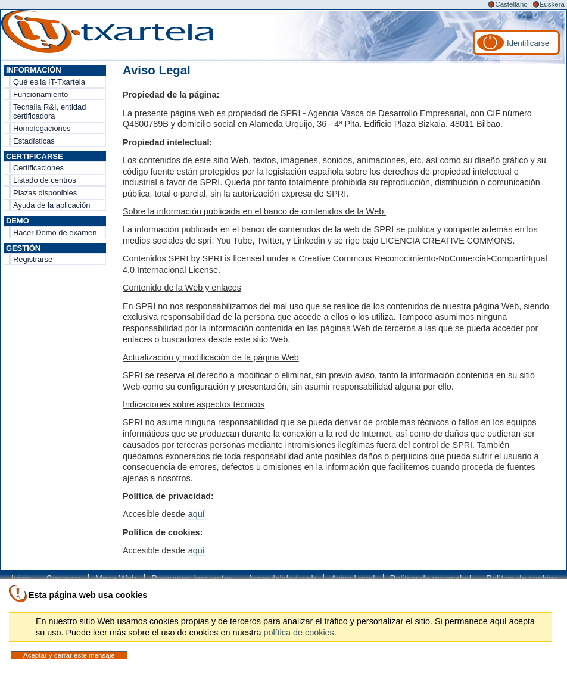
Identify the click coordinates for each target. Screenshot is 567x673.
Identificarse (528, 43)
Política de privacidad (431, 578)
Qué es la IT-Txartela (49, 81)
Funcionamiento (40, 94)
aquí (196, 514)
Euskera (552, 4)
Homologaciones (42, 128)
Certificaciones (38, 167)
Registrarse (32, 259)
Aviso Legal (353, 578)
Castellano (511, 4)
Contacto (63, 578)
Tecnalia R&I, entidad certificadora (49, 111)
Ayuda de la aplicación (51, 205)
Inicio (21, 578)
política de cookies (298, 632)
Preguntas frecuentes (192, 578)
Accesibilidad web (282, 578)
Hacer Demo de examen (54, 232)
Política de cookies (521, 578)
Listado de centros (44, 180)
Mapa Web (115, 578)
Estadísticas (34, 140)
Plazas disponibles (45, 192)
